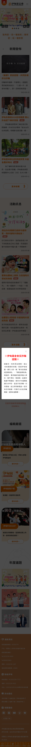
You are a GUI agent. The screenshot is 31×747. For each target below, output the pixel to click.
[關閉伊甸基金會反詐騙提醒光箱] (26, 351)
